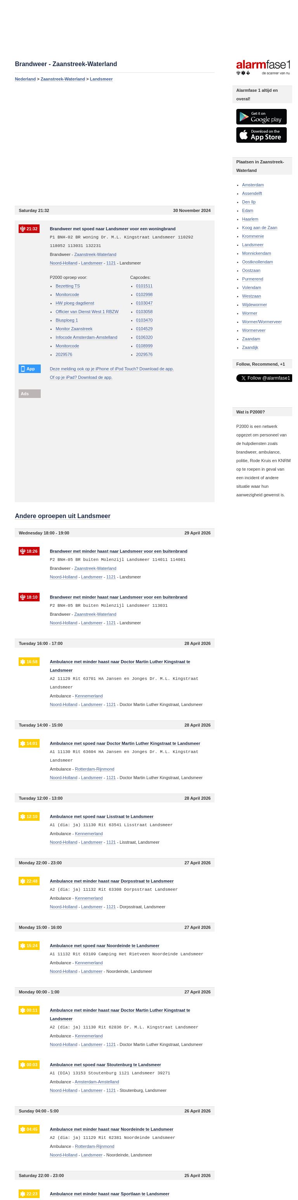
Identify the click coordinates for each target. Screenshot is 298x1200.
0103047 (144, 303)
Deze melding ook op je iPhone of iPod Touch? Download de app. (112, 368)
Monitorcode (67, 294)
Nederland (25, 79)
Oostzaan (251, 270)
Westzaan (251, 296)
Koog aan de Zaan (259, 227)
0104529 (144, 328)
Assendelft (252, 193)
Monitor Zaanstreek (73, 328)
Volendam (251, 287)
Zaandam (251, 338)
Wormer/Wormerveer (262, 321)
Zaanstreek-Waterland (63, 79)
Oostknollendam (257, 261)
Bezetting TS (67, 286)
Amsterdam (253, 184)
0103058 (144, 311)
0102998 (144, 294)
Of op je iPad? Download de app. (81, 377)
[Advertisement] (115, 143)
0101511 (144, 286)
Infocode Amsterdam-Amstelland (86, 337)
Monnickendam (256, 253)
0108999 (144, 345)
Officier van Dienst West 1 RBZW (86, 311)
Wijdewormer (254, 304)
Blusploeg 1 (66, 320)
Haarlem (250, 219)
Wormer (249, 313)
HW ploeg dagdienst (74, 303)
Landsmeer (101, 79)
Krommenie (253, 236)
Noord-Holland (63, 263)
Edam (247, 210)
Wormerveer (253, 330)
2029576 (63, 354)
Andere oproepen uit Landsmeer (62, 516)
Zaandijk (250, 347)
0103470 (144, 320)
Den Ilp (249, 202)
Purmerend (252, 279)
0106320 (144, 337)
